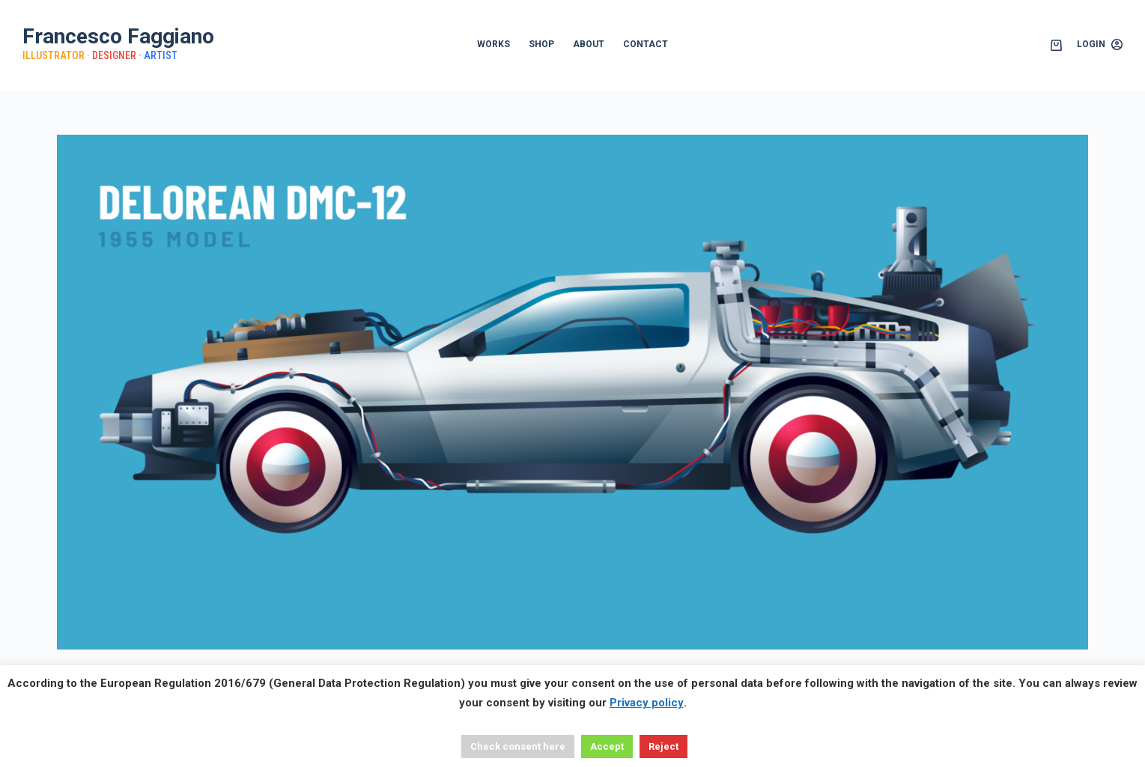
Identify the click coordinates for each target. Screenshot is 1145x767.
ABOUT (588, 44)
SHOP (541, 44)
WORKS (493, 44)
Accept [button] (607, 746)
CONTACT (645, 44)
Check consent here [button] (517, 746)
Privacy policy (647, 702)
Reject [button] (663, 746)
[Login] (1100, 44)
